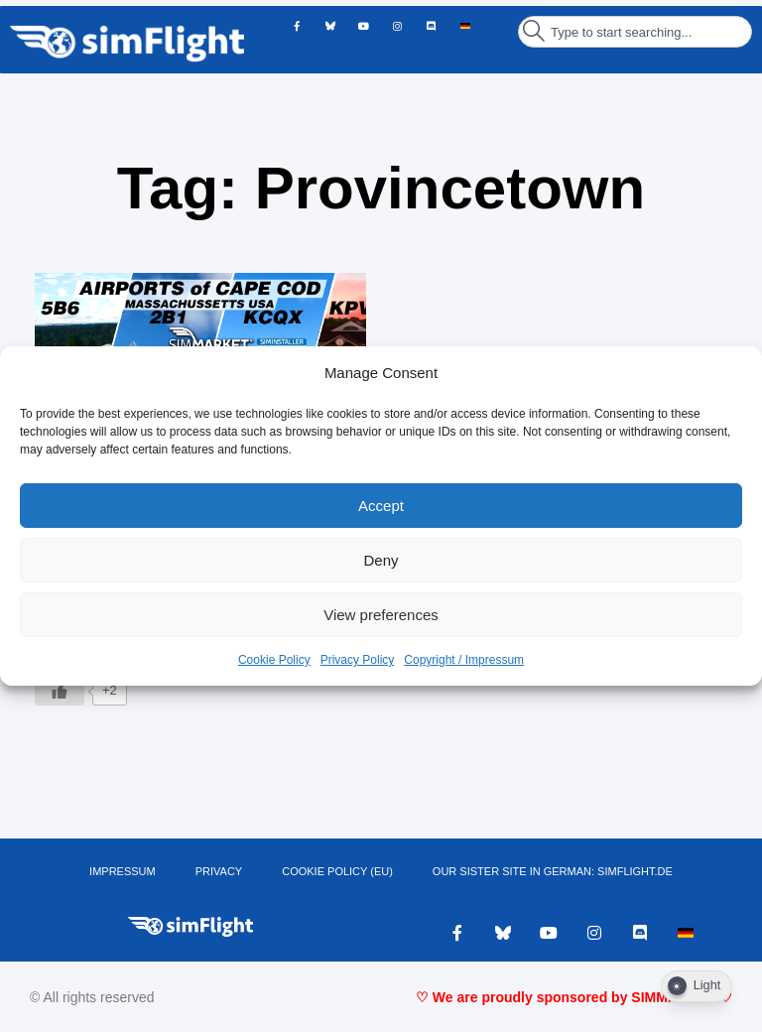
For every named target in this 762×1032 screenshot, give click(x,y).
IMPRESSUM (122, 871)
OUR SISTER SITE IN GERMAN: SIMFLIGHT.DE (553, 871)
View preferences (381, 614)
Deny (380, 560)
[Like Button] (59, 691)
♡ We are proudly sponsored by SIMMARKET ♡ (574, 997)
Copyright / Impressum (464, 660)
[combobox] (635, 32)
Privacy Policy (357, 660)
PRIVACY (218, 871)
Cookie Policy (274, 660)
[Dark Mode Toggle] (696, 986)
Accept (381, 505)
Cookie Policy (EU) (337, 871)
